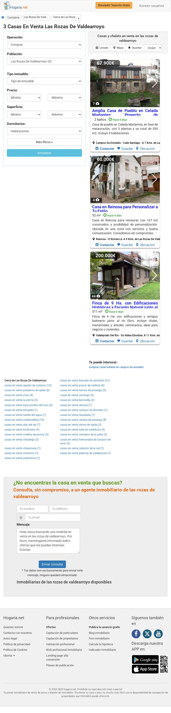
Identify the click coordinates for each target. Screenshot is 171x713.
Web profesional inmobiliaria (64, 648)
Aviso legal (10, 637)
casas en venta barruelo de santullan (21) (85, 380)
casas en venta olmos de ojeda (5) (80, 424)
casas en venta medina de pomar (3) (26, 434)
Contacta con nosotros (17, 632)
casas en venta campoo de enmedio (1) (84, 410)
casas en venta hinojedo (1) (21, 410)
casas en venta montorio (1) (21, 453)
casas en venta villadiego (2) (21, 439)
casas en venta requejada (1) (77, 415)
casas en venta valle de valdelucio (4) (82, 429)
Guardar (125, 149)
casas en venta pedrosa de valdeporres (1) (85, 453)
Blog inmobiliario (99, 632)
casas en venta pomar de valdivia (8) (82, 385)
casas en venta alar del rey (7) (22, 424)
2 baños (126, 131)
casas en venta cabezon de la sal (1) (82, 448)
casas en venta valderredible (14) (24, 419)
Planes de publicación (60, 662)
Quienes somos (13, 627)
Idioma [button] (9, 653)
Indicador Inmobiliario (102, 648)
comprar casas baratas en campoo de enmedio (116, 367)
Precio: (12, 90)
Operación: (15, 37)
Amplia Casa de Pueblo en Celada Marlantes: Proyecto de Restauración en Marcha (125, 115)
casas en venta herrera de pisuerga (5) (83, 390)
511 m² (126, 323)
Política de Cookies (15, 648)
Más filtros (44, 142)
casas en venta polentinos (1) (22, 458)
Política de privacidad (16, 643)
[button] (66, 18)
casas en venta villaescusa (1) (22, 448)
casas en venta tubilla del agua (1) (25, 415)
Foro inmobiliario (99, 637)
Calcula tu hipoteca (101, 643)
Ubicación (145, 149)
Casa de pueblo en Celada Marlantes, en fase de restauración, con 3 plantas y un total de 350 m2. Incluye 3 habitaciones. (125, 129)
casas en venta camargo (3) (77, 395)
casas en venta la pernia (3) (21, 400)
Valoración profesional (60, 643)
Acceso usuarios (151, 6)
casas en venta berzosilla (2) (77, 400)
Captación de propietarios (62, 637)
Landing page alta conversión (57, 655)
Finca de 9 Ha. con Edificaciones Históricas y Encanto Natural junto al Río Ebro (125, 307)
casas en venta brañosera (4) (21, 429)
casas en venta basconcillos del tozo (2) (28, 405)
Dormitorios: (16, 124)
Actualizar (44, 153)
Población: (14, 54)
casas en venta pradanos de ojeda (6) (27, 390)
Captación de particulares (62, 632)
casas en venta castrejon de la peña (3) (83, 434)
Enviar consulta (52, 564)
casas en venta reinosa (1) (76, 405)
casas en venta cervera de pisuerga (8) (83, 419)
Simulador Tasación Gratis (114, 5)
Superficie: (15, 107)
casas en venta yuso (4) (18, 395)
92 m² (126, 227)
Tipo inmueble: (18, 74)
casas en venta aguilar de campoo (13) (27, 385)
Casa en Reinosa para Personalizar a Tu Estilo (125, 209)
